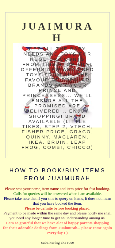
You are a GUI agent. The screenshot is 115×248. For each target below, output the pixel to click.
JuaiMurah (57, 31)
